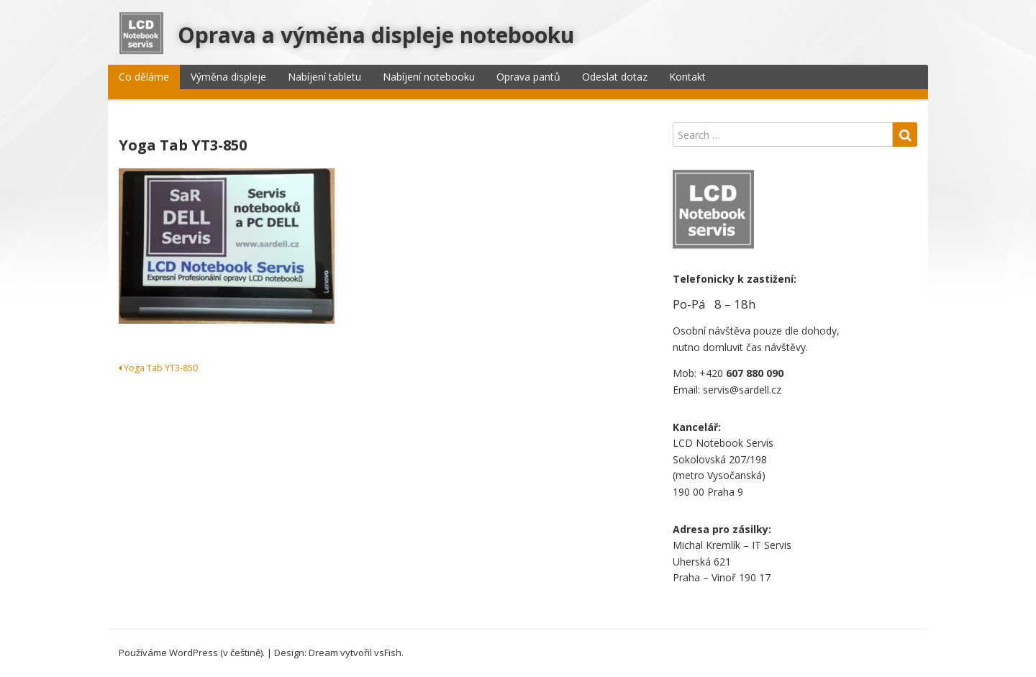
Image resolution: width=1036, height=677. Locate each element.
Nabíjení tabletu (324, 76)
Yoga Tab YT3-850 (158, 368)
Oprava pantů (528, 76)
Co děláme (144, 76)
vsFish (387, 652)
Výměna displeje (228, 76)
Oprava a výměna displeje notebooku (376, 34)
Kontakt (687, 76)
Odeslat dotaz (615, 76)
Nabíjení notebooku (429, 76)
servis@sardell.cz (742, 389)
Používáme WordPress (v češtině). (192, 652)
